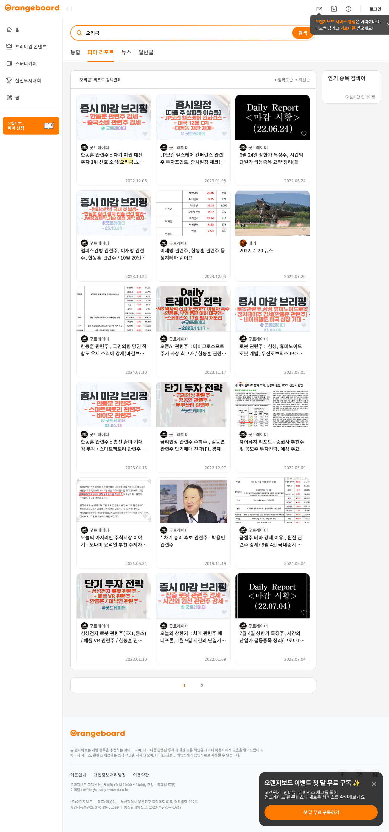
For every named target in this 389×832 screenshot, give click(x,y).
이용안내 (78, 775)
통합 (75, 52)
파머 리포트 (101, 52)
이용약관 (141, 775)
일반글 (146, 52)
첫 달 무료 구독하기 (321, 812)
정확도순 (284, 80)
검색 (302, 32)
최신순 (302, 80)
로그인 (375, 9)
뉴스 (126, 52)
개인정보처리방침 (110, 775)
